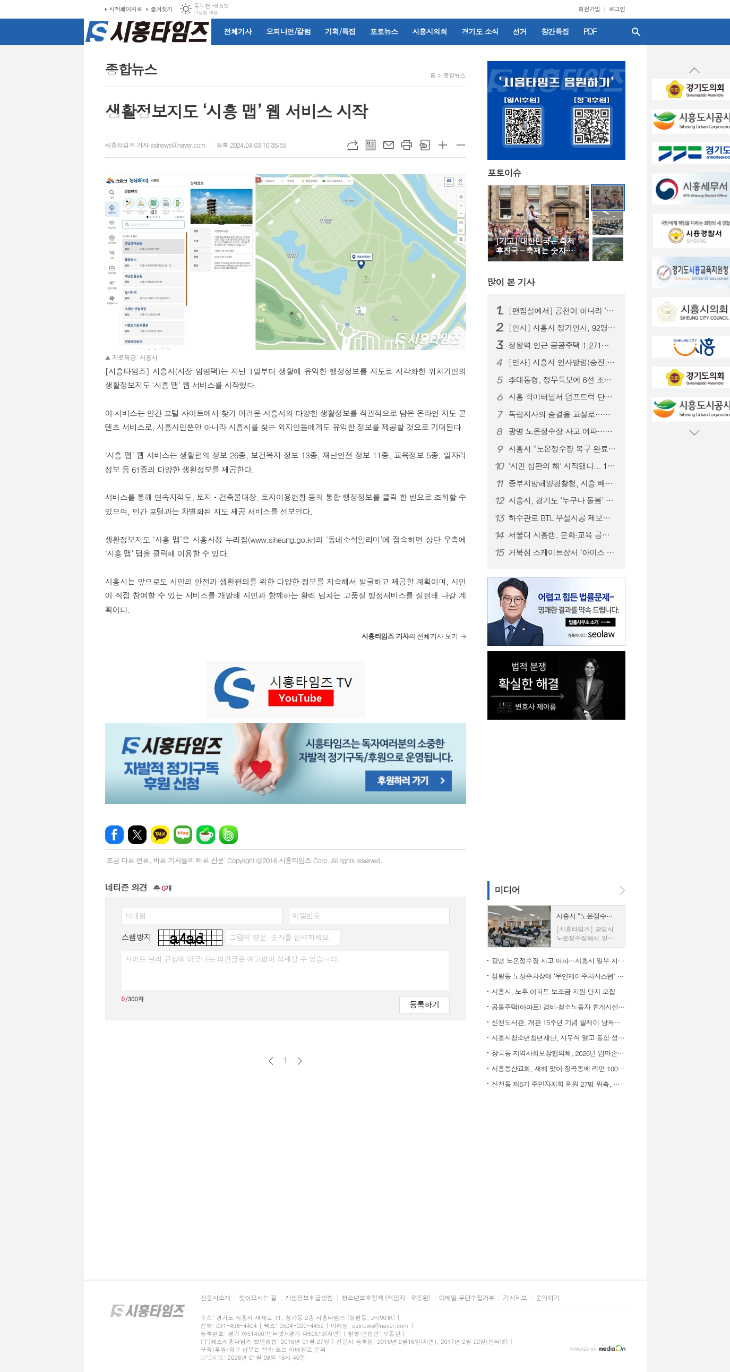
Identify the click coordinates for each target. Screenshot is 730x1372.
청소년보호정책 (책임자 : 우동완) (385, 1298)
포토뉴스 (384, 31)
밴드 (228, 834)
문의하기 (547, 1298)
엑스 (137, 834)
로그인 (616, 9)
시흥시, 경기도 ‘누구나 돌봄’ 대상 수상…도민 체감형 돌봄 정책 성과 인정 (563, 500)
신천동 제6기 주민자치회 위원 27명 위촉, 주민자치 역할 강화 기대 (558, 1084)
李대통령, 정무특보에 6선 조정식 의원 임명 (563, 379)
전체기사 (238, 31)
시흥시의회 (429, 31)
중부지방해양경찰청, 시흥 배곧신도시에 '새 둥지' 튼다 (563, 483)
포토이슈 (504, 173)
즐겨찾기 (162, 9)
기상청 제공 (206, 12)
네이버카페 (205, 834)
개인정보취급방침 (309, 1298)
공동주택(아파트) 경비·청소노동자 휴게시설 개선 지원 (558, 1007)
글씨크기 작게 (461, 145)
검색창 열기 (636, 32)
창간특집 (555, 31)
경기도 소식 (480, 31)
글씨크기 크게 (442, 145)
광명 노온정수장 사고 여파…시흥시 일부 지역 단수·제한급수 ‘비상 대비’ (563, 431)
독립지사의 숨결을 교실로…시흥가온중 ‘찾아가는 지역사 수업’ (563, 414)
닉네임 (135, 915)
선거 (520, 31)
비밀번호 (307, 915)
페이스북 (114, 834)
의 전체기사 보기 (410, 636)
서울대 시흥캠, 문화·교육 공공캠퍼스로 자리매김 (563, 535)
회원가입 (589, 9)
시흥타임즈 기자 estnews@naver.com (155, 144)
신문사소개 (215, 1298)
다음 (300, 1061)
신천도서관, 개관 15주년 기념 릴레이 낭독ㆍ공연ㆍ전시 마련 (558, 1022)
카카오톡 (160, 834)
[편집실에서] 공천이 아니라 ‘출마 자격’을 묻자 (563, 310)
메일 (388, 145)
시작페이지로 (125, 9)
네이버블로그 (183, 834)
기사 (511, 282)
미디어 (507, 889)
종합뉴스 (454, 75)
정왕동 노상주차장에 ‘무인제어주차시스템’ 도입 (558, 976)
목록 (370, 145)
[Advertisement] (553, 799)
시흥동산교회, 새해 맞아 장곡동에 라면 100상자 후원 (558, 1068)
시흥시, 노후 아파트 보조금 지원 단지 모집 (553, 991)
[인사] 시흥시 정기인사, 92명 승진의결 (563, 327)
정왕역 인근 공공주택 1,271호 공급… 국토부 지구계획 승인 (563, 345)
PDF (590, 31)
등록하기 (424, 1004)
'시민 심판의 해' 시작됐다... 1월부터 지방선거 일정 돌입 (563, 466)
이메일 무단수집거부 (467, 1298)
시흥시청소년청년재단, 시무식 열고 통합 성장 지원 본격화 (558, 1038)
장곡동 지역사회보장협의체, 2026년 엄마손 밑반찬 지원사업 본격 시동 (558, 1053)
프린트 (406, 145)
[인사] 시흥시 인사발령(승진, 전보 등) (563, 362)
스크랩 (424, 145)
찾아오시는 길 (258, 1298)
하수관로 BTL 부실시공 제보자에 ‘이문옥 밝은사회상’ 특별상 (563, 518)
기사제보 (515, 1298)
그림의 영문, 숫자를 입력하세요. (280, 937)
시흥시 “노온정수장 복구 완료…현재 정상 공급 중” (563, 449)
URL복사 (352, 145)
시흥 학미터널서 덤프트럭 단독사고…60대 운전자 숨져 (563, 396)
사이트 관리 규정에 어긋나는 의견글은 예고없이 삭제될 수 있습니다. (232, 958)
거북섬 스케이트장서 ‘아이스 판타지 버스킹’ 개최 (563, 552)
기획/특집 (340, 31)
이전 (271, 1061)
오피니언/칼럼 (288, 31)
